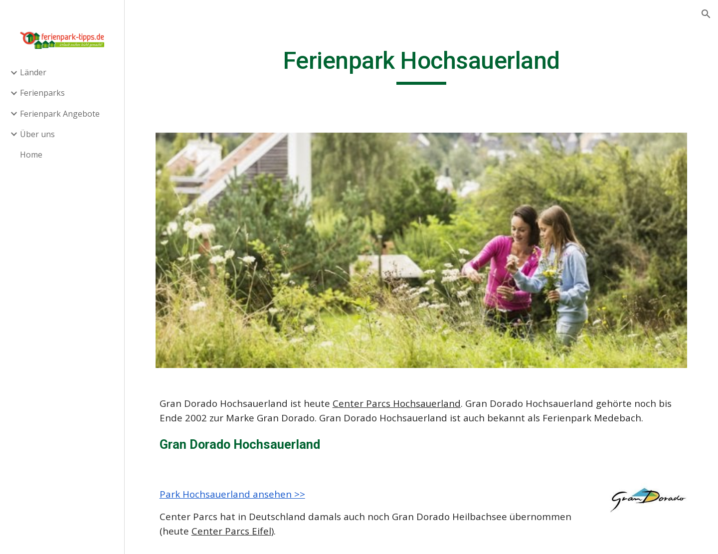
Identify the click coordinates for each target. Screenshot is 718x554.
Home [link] (31, 154)
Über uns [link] (37, 134)
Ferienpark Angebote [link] (60, 113)
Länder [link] (33, 72)
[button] (706, 14)
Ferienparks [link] (42, 92)
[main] (422, 65)
